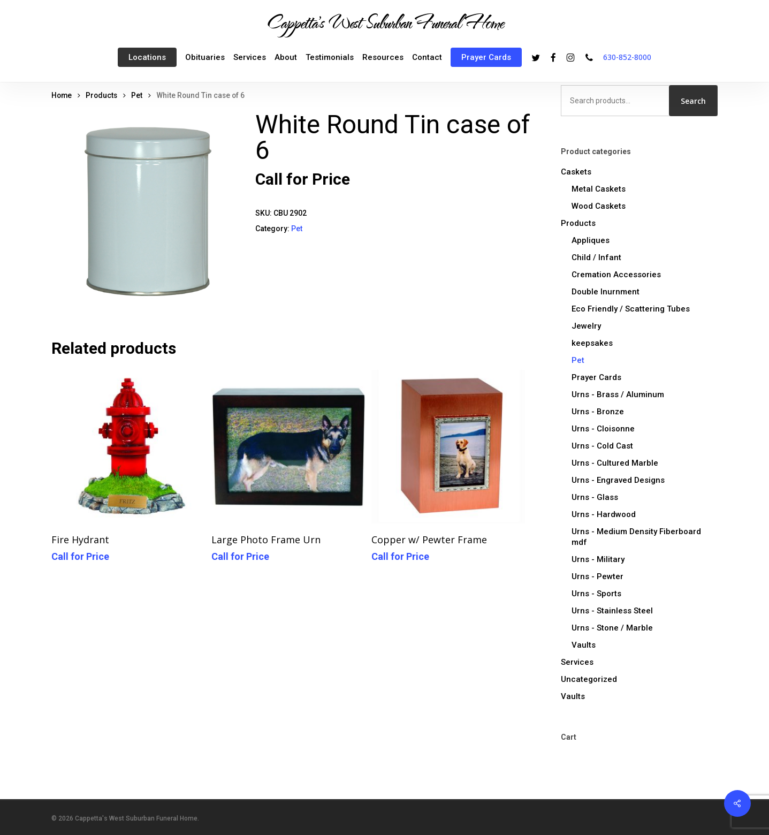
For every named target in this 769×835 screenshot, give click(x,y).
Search (693, 101)
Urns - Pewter (597, 576)
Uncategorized (589, 679)
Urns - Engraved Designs (618, 480)
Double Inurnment (605, 292)
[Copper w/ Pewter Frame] (448, 446)
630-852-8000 (627, 57)
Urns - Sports (596, 593)
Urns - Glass (595, 497)
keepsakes (592, 343)
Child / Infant (596, 257)
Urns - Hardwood (604, 514)
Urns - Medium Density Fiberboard (636, 537)
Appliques (591, 240)
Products (101, 95)
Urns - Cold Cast (602, 446)
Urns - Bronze (598, 411)
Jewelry (586, 326)
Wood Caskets (599, 206)
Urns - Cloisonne (603, 429)
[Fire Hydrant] (128, 446)
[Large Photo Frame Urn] (288, 446)
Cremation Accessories (616, 274)
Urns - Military (598, 559)
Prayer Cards (596, 377)
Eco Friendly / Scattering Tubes (631, 309)
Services (577, 662)
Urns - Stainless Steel (612, 611)
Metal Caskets (599, 189)
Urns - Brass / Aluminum (618, 394)
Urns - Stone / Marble (612, 628)
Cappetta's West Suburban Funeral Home (385, 22)
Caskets (576, 172)
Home (61, 95)
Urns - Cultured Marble (615, 463)
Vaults (584, 645)
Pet (136, 95)
